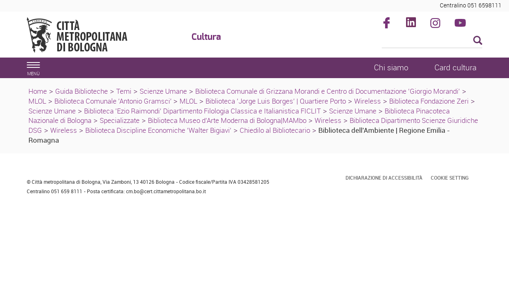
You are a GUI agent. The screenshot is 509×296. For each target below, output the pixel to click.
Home (37, 91)
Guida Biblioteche (81, 91)
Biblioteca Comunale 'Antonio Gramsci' (113, 101)
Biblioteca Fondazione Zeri (429, 101)
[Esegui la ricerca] (477, 41)
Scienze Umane (163, 91)
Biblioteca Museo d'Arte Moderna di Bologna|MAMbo (227, 120)
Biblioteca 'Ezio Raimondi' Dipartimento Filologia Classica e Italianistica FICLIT (202, 111)
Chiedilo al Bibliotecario (275, 130)
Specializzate (120, 120)
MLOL (37, 101)
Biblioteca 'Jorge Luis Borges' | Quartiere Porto (275, 101)
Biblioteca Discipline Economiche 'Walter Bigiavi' (158, 130)
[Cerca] (432, 41)
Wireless (367, 101)
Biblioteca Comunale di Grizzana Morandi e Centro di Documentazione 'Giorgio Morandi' (327, 91)
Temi (123, 91)
